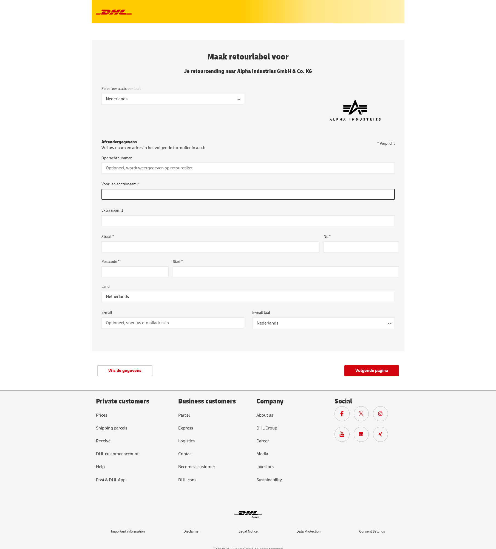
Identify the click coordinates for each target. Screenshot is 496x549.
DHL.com (187, 480)
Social (343, 401)
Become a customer (196, 467)
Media (262, 454)
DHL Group (266, 428)
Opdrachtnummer (116, 158)
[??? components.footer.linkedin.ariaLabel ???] (363, 435)
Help (100, 467)
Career (262, 441)
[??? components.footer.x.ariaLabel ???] (363, 415)
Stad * (178, 261)
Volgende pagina (371, 370)
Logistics (186, 441)
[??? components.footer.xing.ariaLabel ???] (382, 435)
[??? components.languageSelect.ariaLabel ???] (173, 98)
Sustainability (269, 480)
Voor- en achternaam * (120, 184)
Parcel (184, 415)
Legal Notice (248, 531)
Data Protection (308, 531)
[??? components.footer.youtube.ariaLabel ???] (344, 435)
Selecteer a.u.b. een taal (121, 88)
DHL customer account (117, 454)
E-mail (106, 312)
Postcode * (110, 261)
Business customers (207, 401)
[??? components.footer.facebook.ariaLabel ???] (344, 415)
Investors (265, 467)
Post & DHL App (111, 480)
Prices (101, 415)
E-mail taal (261, 312)
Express (185, 428)
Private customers (122, 401)
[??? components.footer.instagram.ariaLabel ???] (382, 415)
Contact (185, 454)
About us (264, 415)
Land (105, 286)
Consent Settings (372, 531)
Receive (103, 441)
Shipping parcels (111, 428)
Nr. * (327, 236)
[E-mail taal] (324, 323)
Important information (128, 531)
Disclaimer (191, 531)
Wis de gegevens (124, 370)
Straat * (107, 236)
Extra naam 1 (112, 210)
